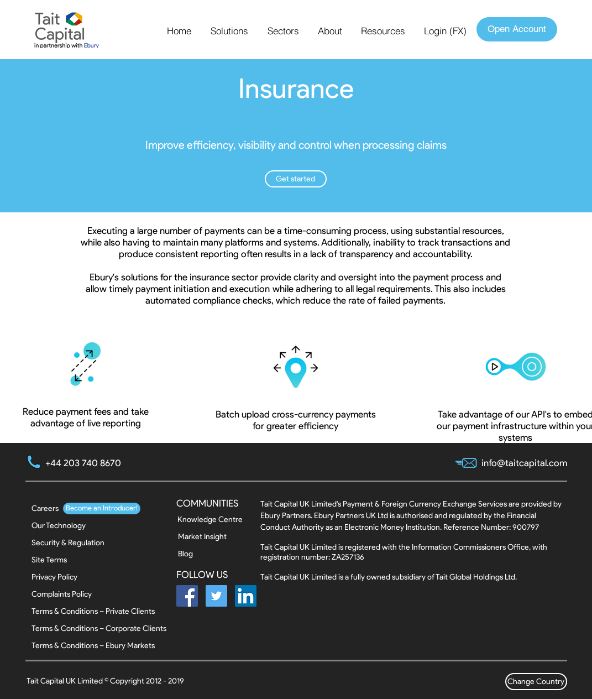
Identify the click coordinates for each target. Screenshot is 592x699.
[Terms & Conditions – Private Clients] (93, 611)
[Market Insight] (208, 536)
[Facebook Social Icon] (187, 596)
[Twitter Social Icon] (216, 596)
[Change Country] (536, 681)
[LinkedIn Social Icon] (245, 596)
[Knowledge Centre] (210, 519)
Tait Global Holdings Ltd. (476, 577)
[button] (230, 31)
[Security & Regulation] (68, 542)
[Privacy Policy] (61, 577)
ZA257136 (348, 557)
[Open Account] (516, 29)
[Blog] (208, 553)
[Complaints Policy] (61, 594)
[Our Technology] (58, 525)
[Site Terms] (61, 559)
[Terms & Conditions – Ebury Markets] (93, 645)
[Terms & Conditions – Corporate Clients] (98, 628)
